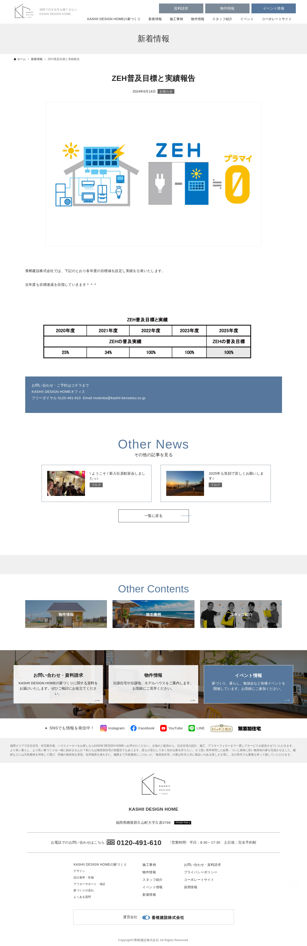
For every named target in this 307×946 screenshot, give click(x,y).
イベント (247, 19)
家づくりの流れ (84, 890)
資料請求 (181, 8)
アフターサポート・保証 (89, 884)
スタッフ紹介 (222, 19)
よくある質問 (82, 897)
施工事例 (176, 19)
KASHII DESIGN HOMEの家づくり (114, 19)
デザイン (79, 871)
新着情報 (155, 19)
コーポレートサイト (277, 19)
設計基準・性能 (84, 877)
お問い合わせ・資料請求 (202, 865)
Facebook (146, 728)
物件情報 (227, 8)
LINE (201, 728)
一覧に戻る (153, 516)
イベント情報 (273, 8)
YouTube (175, 728)
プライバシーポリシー (201, 872)
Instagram (116, 728)
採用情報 (191, 887)
